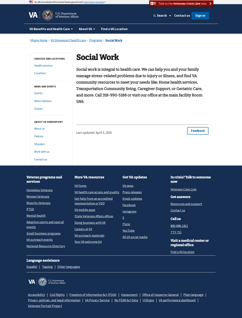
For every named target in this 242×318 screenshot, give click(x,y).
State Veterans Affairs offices (93, 216)
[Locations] (51, 73)
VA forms (80, 186)
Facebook (129, 205)
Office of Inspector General (160, 295)
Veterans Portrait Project (45, 306)
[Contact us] (51, 159)
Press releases (132, 192)
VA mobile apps (84, 210)
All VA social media (135, 237)
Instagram (129, 211)
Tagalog (47, 267)
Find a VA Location (114, 29)
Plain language (193, 295)
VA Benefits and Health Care (49, 29)
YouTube (129, 231)
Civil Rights (57, 295)
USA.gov (148, 300)
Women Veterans (37, 196)
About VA (85, 29)
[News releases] (51, 101)
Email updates (132, 199)
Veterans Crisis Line (183, 189)
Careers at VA (83, 229)
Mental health (36, 216)
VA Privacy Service (97, 300)
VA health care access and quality (96, 192)
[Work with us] (51, 152)
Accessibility (36, 295)
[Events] (51, 93)
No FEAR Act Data (126, 300)
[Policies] (51, 136)
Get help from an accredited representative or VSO (93, 201)
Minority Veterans (38, 203)
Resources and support (186, 204)
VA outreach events (39, 240)
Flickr (126, 224)
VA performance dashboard (177, 300)
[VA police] (51, 144)
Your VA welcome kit (88, 242)
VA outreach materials (89, 235)
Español (31, 267)
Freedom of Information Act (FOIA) (92, 295)
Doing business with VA (89, 223)
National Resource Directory (45, 246)
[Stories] (51, 109)
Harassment (129, 295)
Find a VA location (182, 252)
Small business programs (43, 233)
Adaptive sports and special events (45, 224)
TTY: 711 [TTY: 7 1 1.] (176, 232)
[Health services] (51, 66)
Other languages (68, 267)
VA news (128, 186)
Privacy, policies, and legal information (54, 300)
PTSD (30, 209)
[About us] (51, 129)
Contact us (182, 15)
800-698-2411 (179, 226)
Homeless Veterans (39, 190)
